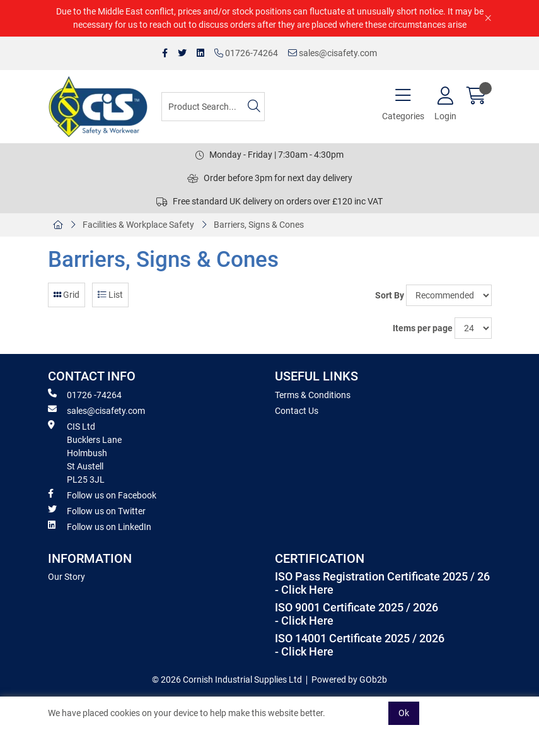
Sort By (389, 295)
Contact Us (296, 411)
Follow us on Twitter (97, 510)
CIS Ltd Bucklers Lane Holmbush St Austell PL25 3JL (85, 452)
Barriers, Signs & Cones (259, 225)
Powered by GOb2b (349, 679)
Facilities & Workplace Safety (138, 225)
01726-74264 (246, 53)
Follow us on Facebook (102, 494)
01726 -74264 (85, 394)
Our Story (66, 577)
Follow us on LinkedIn (99, 526)
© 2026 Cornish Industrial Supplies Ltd (227, 679)
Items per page (423, 328)
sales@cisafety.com (332, 53)
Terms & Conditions (313, 395)
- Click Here (304, 590)
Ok (403, 713)
